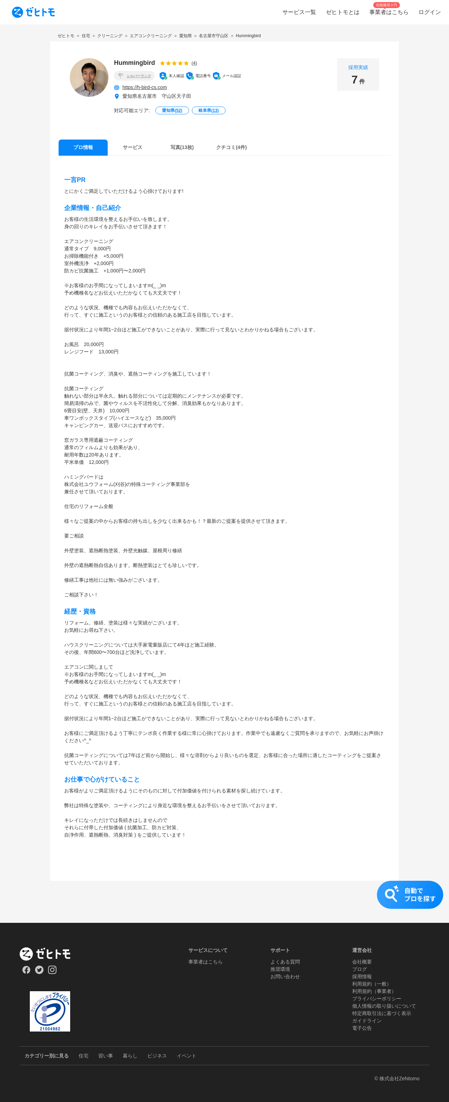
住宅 (83, 1056)
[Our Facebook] (26, 972)
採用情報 (362, 976)
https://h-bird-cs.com (144, 87)
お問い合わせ (285, 976)
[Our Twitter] (39, 972)
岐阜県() (209, 110)
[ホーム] (50, 954)
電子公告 (362, 1028)
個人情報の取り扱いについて (384, 1006)
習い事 (105, 1056)
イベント (186, 1056)
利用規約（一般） (371, 984)
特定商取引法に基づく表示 (381, 1013)
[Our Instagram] (52, 972)
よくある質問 (285, 962)
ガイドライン (367, 1020)
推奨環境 (280, 969)
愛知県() (172, 110)
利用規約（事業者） (374, 991)
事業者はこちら (205, 962)
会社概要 (362, 962)
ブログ (359, 969)
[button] (224, 902)
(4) (194, 63)
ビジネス (157, 1056)
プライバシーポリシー (376, 998)
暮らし (130, 1056)
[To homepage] (33, 12)
